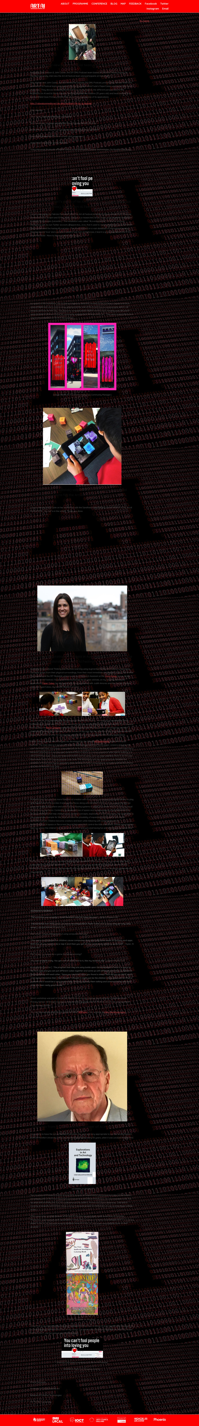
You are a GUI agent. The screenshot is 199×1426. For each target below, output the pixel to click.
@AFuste (82, 1012)
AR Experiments (102, 741)
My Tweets (144, 21)
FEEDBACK (135, 3)
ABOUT (65, 3)
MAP (123, 3)
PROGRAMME (80, 3)
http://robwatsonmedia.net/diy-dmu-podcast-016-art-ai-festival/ (61, 103)
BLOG (114, 3)
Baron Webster (53, 727)
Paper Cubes (48, 683)
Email (165, 8)
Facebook (150, 3)
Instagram (152, 8)
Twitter (164, 3)
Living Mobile (111, 676)
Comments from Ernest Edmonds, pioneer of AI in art (71, 1127)
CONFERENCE (98, 3)
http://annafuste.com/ (114, 1012)
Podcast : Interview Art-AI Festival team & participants (72, 65)
